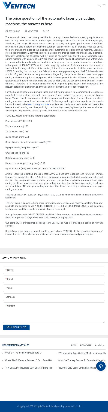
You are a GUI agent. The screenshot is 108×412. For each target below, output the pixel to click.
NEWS (73, 345)
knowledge (99, 345)
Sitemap (86, 406)
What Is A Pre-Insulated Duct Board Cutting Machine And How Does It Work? (23, 352)
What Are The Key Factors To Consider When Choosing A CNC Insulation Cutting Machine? (82, 360)
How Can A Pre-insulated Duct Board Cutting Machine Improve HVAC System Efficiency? (28, 368)
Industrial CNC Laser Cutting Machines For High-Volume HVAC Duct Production (82, 368)
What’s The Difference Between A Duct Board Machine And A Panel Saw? (28, 360)
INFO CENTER (85, 345)
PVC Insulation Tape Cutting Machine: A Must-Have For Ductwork (82, 353)
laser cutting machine (38, 104)
